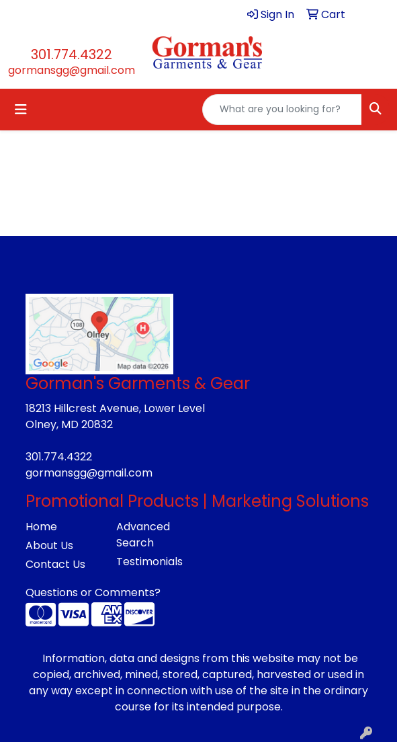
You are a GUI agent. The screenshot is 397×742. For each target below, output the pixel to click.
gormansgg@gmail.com (71, 70)
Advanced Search (143, 534)
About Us (49, 545)
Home (41, 526)
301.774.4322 (71, 54)
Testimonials (149, 561)
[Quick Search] (282, 109)
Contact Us (55, 564)
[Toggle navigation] (21, 109)
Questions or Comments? (93, 592)
